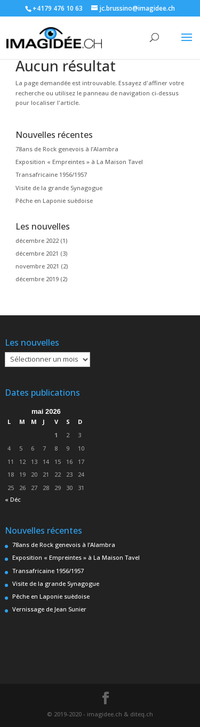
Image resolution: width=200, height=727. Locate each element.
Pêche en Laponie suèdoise (54, 201)
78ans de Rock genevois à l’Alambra (66, 149)
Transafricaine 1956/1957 (51, 174)
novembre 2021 (37, 266)
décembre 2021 (37, 253)
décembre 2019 (37, 279)
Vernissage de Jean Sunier (49, 609)
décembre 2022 (37, 240)
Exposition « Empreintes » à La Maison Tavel (79, 162)
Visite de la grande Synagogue (58, 188)
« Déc (13, 499)
